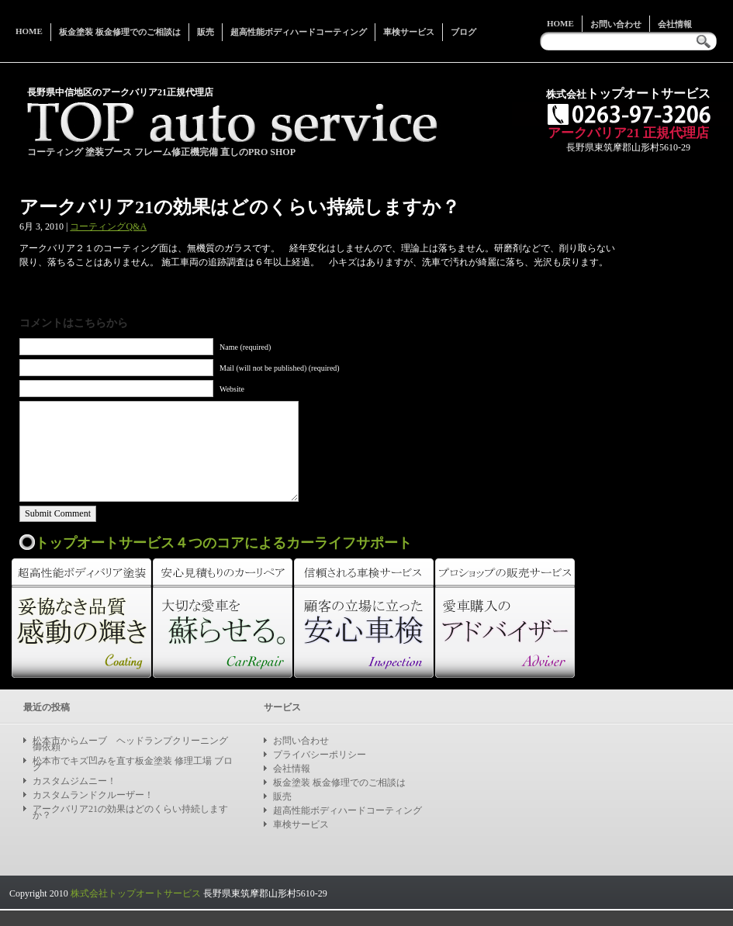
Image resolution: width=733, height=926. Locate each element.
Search (707, 41)
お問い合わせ (615, 24)
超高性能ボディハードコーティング (298, 31)
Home (560, 23)
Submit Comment (58, 513)
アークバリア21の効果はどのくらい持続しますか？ (130, 812)
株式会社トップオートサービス (136, 893)
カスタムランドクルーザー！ (93, 795)
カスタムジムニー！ (74, 781)
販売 (205, 31)
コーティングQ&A (108, 226)
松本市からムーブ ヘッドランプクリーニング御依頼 (130, 743)
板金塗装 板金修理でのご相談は (120, 31)
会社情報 (675, 24)
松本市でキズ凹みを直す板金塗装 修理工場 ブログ (133, 763)
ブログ (463, 31)
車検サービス (408, 31)
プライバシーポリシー (319, 754)
